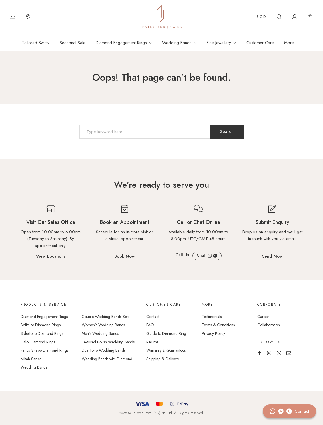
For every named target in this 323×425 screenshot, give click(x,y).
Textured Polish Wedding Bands (108, 342)
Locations (28, 16)
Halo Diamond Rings (38, 342)
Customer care (163, 304)
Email (288, 353)
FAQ (150, 325)
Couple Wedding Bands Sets (105, 316)
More (208, 304)
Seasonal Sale (72, 42)
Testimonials (212, 316)
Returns (152, 342)
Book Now (124, 256)
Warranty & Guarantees (166, 350)
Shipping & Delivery (162, 359)
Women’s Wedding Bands (103, 325)
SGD (261, 16)
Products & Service (44, 304)
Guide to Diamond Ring (166, 333)
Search (279, 16)
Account (294, 16)
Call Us (182, 255)
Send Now (272, 256)
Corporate (269, 304)
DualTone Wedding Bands (103, 350)
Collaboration (268, 325)
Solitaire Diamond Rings (41, 325)
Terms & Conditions (218, 325)
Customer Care (260, 42)
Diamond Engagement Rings (121, 42)
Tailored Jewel (162, 17)
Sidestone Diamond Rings (42, 333)
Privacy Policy (213, 333)
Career (263, 316)
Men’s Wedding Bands (100, 333)
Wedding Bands (177, 42)
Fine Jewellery (219, 42)
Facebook (215, 256)
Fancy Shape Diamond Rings (44, 350)
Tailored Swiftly (35, 42)
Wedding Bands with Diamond (107, 359)
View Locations (50, 256)
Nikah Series (31, 359)
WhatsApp (210, 256)
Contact (12, 16)
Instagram (269, 353)
